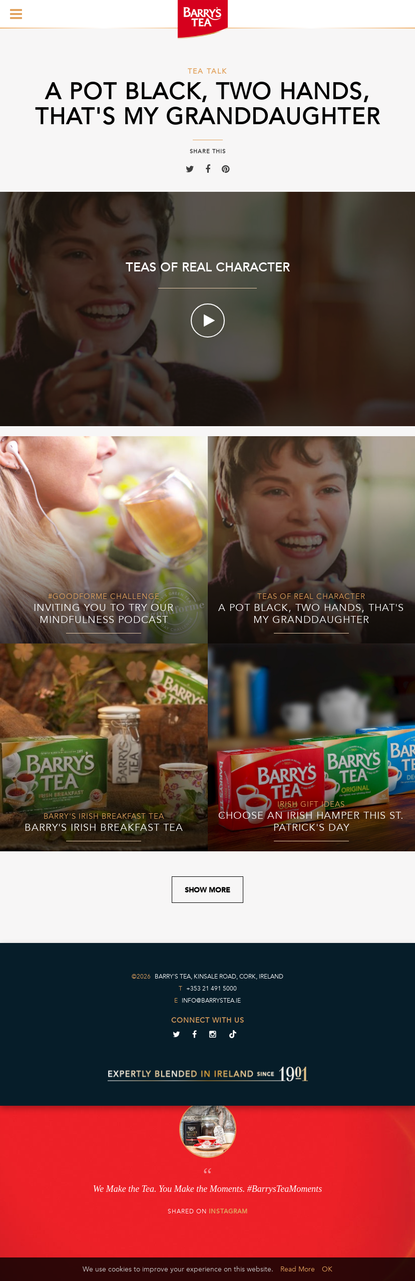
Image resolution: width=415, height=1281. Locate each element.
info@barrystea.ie (211, 1000)
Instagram (228, 1211)
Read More (297, 1269)
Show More (207, 890)
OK (327, 1269)
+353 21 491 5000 (211, 988)
